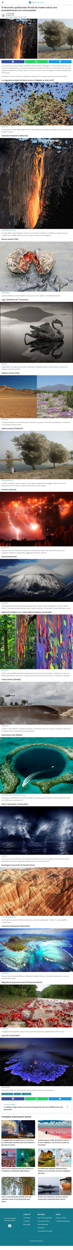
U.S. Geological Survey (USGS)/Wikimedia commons (13, 794)
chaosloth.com (4, 126)
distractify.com (4, 603)
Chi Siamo (27, 1218)
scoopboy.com (4, 1028)
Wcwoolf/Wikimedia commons (8, 230)
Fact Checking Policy (44, 1218)
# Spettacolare (7, 1094)
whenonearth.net (5, 1087)
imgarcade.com (5, 670)
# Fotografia (26, 1094)
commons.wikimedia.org (7, 480)
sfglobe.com (4, 364)
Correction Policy (43, 1221)
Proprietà (40, 1228)
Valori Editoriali (42, 1224)
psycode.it (26, 1224)
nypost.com (4, 855)
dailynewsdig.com (5, 292)
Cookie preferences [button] (63, 1221)
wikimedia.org (4, 419)
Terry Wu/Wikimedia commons (8, 917)
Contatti (26, 1221)
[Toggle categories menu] (2, 2)
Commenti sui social (44, 1231)
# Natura (17, 1094)
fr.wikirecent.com (5, 547)
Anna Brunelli (10, 13)
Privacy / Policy (61, 1218)
